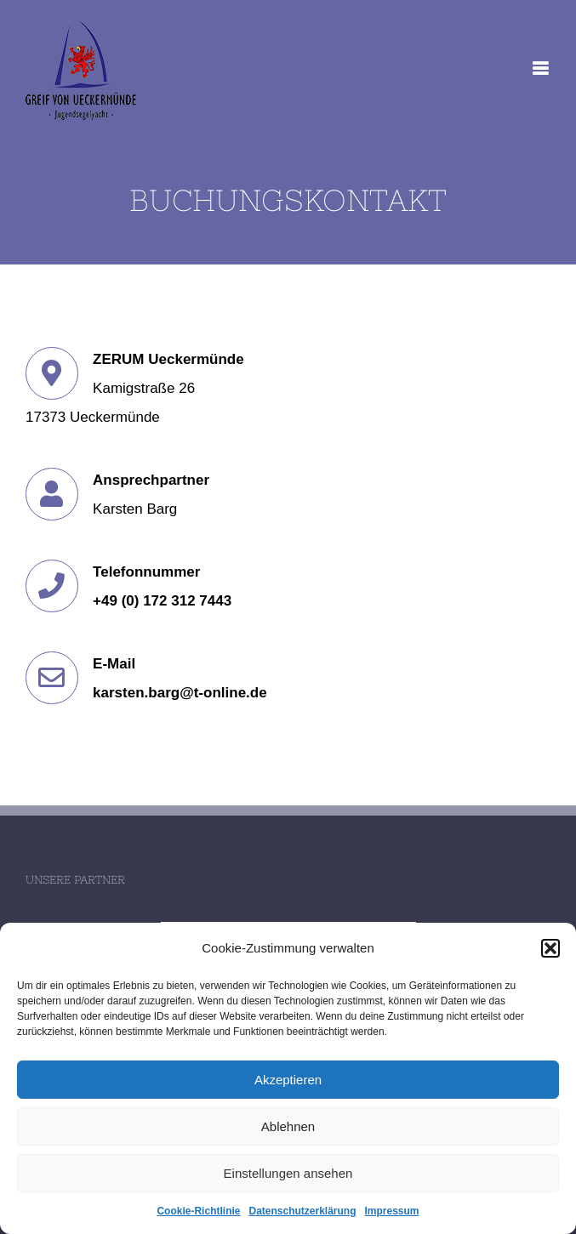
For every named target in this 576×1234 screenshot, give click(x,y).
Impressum (392, 1211)
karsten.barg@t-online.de (180, 693)
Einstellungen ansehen (288, 1173)
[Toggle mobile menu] (541, 68)
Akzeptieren (288, 1079)
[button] (550, 948)
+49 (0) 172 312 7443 (162, 601)
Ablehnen (288, 1126)
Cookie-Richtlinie (198, 1211)
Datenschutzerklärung (302, 1211)
